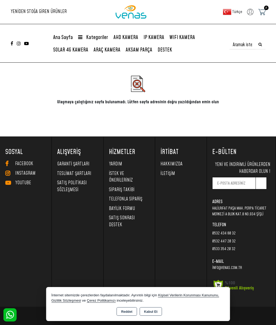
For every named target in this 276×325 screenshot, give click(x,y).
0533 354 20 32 (223, 249)
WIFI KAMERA (182, 37)
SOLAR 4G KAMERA (70, 50)
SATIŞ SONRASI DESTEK (122, 221)
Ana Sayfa (63, 37)
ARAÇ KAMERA (107, 50)
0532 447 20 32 (224, 241)
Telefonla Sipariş (125, 199)
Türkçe (232, 12)
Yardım (115, 164)
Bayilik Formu (122, 209)
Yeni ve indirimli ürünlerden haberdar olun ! (242, 168)
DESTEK (165, 50)
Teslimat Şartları (74, 173)
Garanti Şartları (73, 164)
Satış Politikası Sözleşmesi (72, 186)
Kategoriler (93, 37)
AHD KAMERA (125, 37)
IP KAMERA (153, 37)
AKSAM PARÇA (139, 50)
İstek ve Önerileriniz (121, 177)
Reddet (126, 312)
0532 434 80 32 (224, 233)
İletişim (167, 173)
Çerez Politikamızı (101, 300)
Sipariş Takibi (121, 190)
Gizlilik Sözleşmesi (66, 300)
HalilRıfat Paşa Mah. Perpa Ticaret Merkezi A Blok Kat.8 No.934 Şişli (239, 211)
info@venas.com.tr (227, 268)
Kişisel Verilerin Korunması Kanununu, (188, 295)
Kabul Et (151, 312)
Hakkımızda (171, 164)
